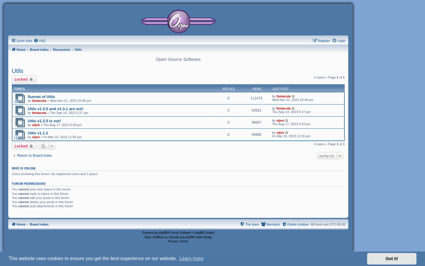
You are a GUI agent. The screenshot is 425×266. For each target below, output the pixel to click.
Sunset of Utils (41, 96)
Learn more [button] (191, 258)
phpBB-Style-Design (199, 237)
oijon (36, 125)
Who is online (24, 168)
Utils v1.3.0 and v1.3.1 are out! (55, 109)
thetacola (39, 100)
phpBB (162, 232)
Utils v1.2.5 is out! (44, 121)
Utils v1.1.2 (38, 133)
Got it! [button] (392, 258)
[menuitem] (39, 40)
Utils (17, 71)
